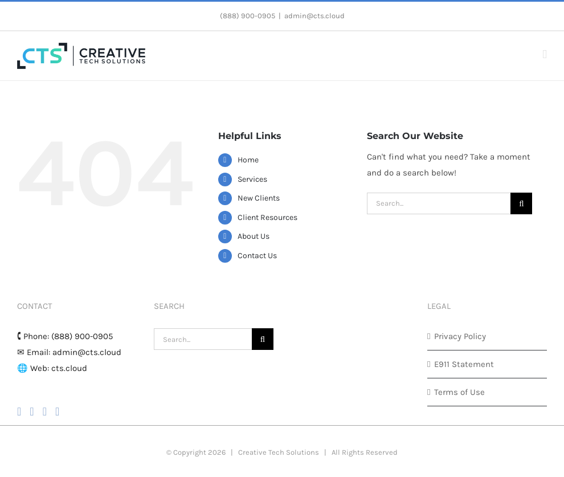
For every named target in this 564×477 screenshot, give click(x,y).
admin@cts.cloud (314, 15)
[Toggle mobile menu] (544, 54)
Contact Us (257, 255)
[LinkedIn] (57, 411)
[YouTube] (45, 411)
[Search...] (438, 203)
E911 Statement (464, 364)
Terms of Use (459, 392)
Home (248, 160)
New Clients (259, 198)
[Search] (521, 203)
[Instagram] (32, 411)
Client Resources (267, 217)
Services (252, 179)
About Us (253, 236)
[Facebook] (19, 411)
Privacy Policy (460, 336)
